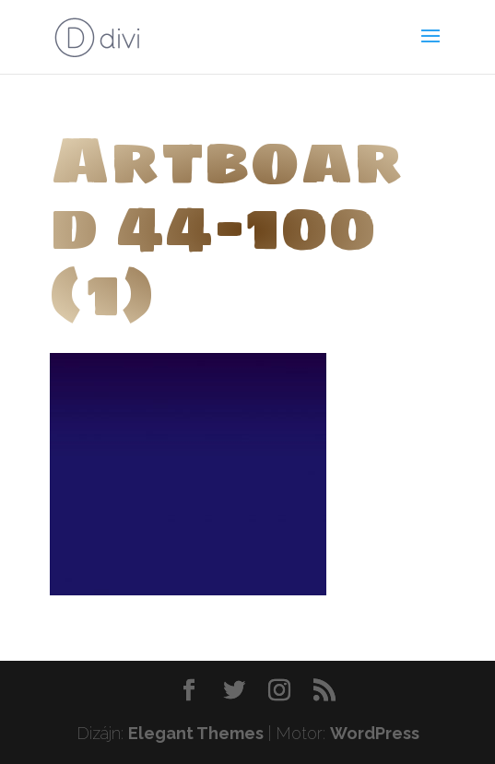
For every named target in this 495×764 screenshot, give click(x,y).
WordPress (374, 733)
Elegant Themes (196, 733)
